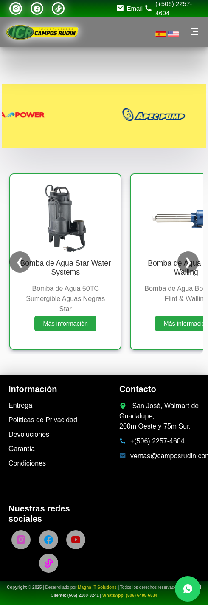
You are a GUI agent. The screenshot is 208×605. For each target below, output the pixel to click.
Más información (65, 323)
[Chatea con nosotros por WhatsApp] (187, 589)
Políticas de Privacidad (42, 419)
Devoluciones (28, 434)
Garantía (21, 448)
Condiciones (27, 463)
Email (135, 8)
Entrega (20, 405)
